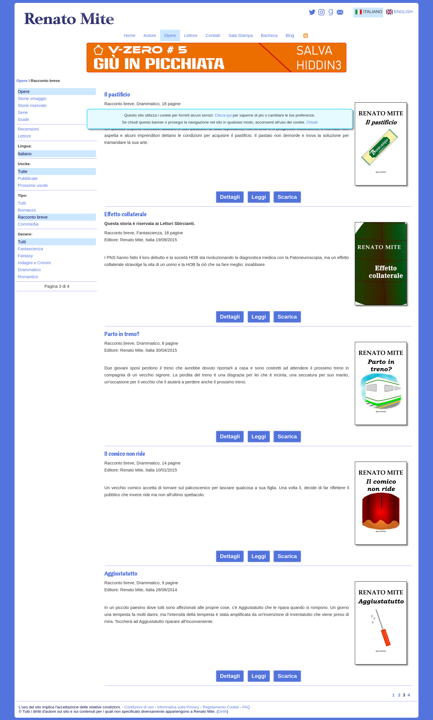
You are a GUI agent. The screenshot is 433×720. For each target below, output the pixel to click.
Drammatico (29, 269)
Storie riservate (32, 105)
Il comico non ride (124, 453)
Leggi (259, 197)
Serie (23, 112)
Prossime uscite (33, 185)
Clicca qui (223, 115)
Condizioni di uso (139, 707)
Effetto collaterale (125, 214)
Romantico (28, 276)
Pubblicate (27, 178)
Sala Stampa (240, 35)
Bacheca (269, 35)
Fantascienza (30, 248)
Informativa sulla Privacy (178, 707)
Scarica (287, 197)
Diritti (222, 711)
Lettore (191, 35)
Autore (150, 35)
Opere (170, 35)
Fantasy (25, 255)
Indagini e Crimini (34, 262)
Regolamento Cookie (221, 707)
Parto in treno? (121, 333)
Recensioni (28, 129)
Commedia (28, 224)
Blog (290, 35)
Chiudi (311, 122)
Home (129, 35)
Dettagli (230, 197)
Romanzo (27, 210)
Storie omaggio (32, 98)
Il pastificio (117, 94)
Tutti (22, 203)
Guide (23, 119)
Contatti (212, 35)
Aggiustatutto (120, 573)
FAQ (246, 707)
